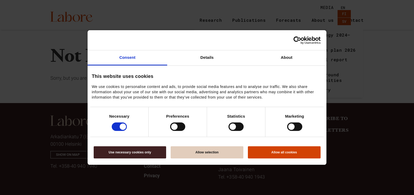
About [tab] (286, 57)
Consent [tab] (127, 57)
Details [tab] (207, 57)
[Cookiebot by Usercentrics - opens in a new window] (297, 40)
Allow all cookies (284, 152)
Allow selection (206, 152)
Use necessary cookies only (130, 152)
